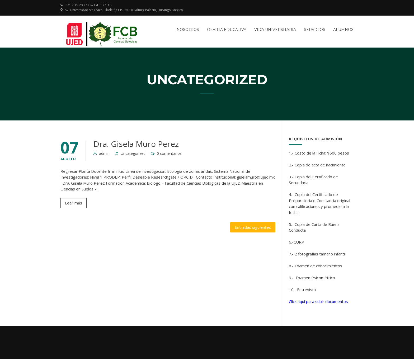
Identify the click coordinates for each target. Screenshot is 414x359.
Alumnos (343, 29)
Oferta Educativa (226, 29)
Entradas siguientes (253, 227)
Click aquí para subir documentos (318, 301)
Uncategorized (133, 153)
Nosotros (188, 29)
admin (104, 153)
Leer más (73, 203)
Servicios (314, 29)
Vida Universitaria (275, 29)
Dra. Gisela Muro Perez (136, 143)
